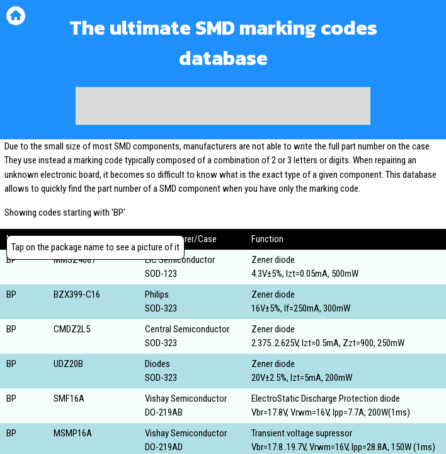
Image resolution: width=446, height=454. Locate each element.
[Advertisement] (223, 106)
